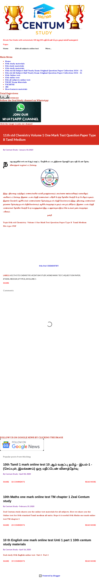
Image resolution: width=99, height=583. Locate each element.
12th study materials (14, 68)
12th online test (12, 77)
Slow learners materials (16, 89)
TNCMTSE (9, 84)
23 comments (18, 525)
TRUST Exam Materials (16, 82)
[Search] (88, 4)
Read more (90, 482)
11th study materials (14, 66)
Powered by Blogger (49, 575)
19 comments (18, 561)
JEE (6, 87)
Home (5, 48)
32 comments (18, 482)
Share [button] (6, 283)
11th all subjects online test (17, 80)
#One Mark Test (55, 275)
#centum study (38, 275)
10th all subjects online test (27, 48)
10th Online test (12, 75)
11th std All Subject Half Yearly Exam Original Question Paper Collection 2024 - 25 (43, 73)
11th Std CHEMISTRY (49, 266)
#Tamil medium (10, 279)
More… (49, 48)
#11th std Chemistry (20, 275)
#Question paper (71, 275)
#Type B (21, 279)
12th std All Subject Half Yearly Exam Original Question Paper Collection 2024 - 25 (43, 70)
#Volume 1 (31, 279)
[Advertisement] (49, 246)
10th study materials (14, 63)
